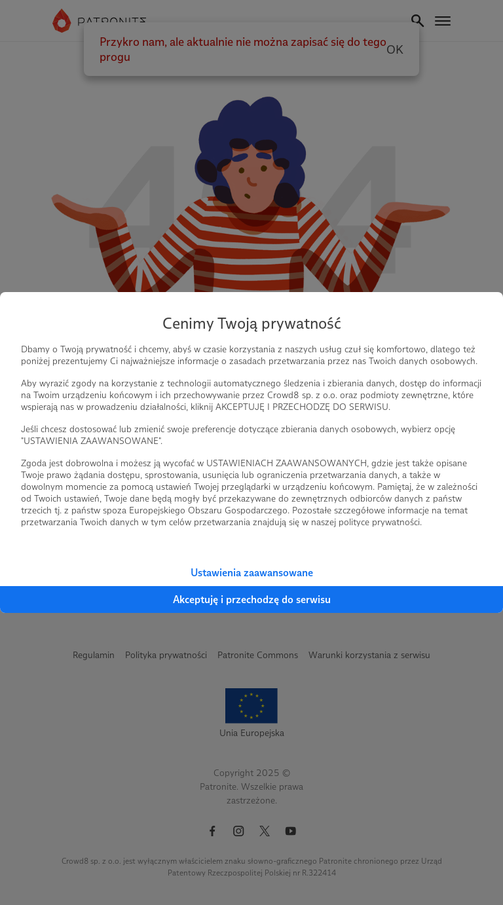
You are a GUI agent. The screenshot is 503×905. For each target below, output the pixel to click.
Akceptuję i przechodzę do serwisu (252, 599)
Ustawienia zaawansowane (252, 573)
